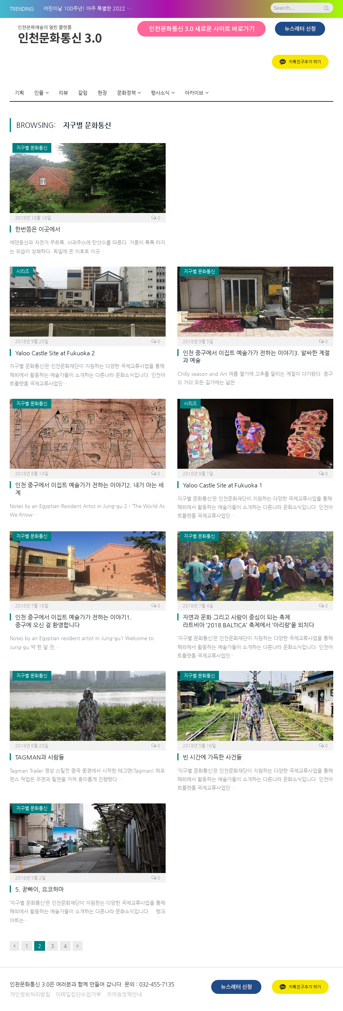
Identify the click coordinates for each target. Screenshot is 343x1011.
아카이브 (194, 93)
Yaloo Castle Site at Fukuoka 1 (222, 485)
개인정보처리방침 (30, 994)
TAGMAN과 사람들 (39, 757)
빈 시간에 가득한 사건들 (212, 757)
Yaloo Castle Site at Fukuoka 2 (55, 352)
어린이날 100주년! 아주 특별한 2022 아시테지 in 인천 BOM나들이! (90, 8)
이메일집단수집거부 (78, 994)
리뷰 (63, 93)
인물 (39, 93)
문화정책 (126, 93)
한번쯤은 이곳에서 (37, 229)
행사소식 (160, 93)
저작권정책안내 (124, 994)
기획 (19, 93)
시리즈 (22, 271)
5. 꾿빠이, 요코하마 (39, 889)
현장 (102, 93)
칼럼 (83, 93)
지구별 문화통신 (31, 147)
